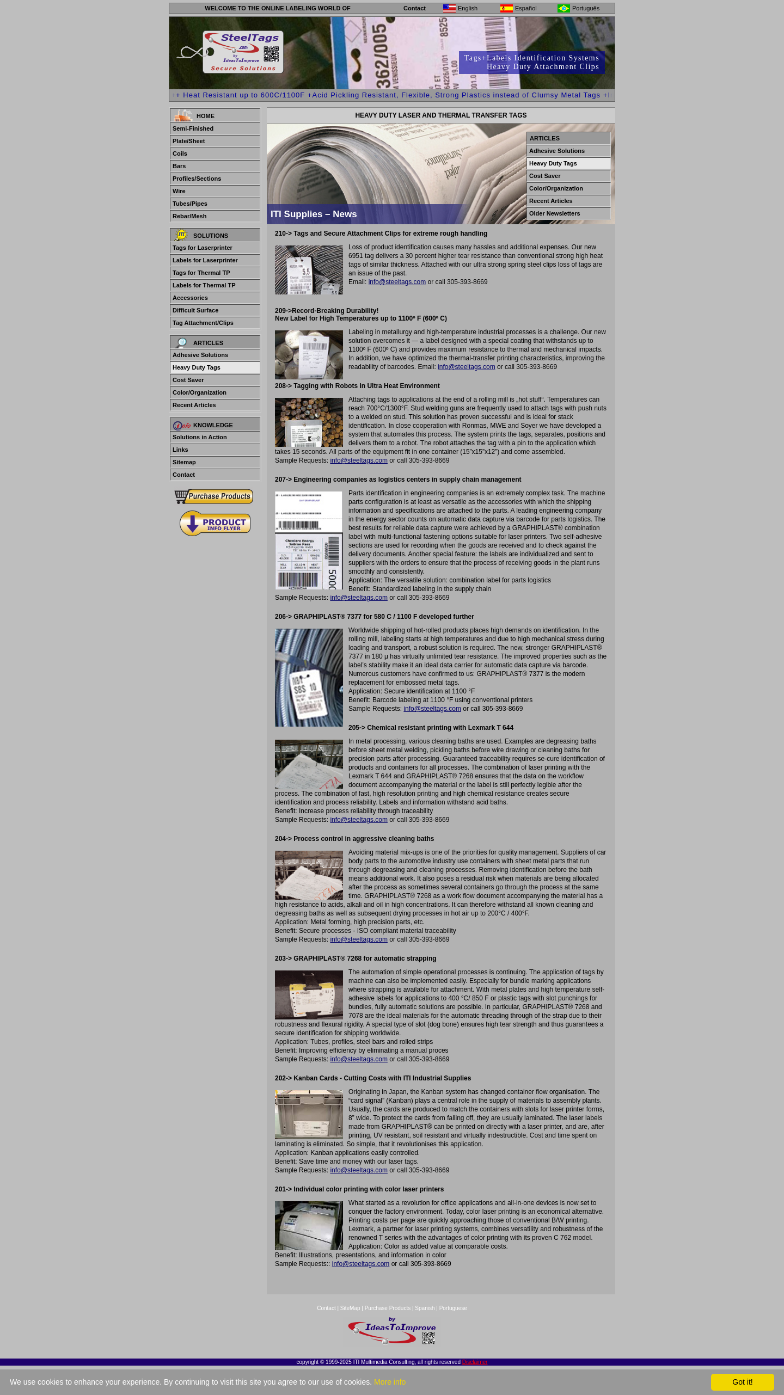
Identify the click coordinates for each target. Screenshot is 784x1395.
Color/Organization (199, 392)
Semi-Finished (193, 128)
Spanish (424, 1308)
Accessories (190, 297)
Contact (414, 8)
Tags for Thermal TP (201, 272)
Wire (179, 191)
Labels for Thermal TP (204, 285)
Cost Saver (188, 380)
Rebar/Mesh (189, 216)
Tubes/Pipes (190, 203)
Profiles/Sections (197, 178)
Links (180, 449)
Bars (179, 166)
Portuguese (453, 1308)
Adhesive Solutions (200, 355)
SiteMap (351, 1308)
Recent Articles (194, 405)
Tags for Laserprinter (202, 247)
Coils (180, 153)
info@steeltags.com (397, 282)
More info (390, 1382)
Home (206, 116)
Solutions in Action (200, 437)
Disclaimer (475, 1362)
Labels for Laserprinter (205, 260)
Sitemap (184, 462)
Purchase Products (388, 1308)
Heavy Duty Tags (196, 367)
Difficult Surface (195, 310)
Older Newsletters (554, 213)
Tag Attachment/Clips (203, 322)
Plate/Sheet (189, 141)
